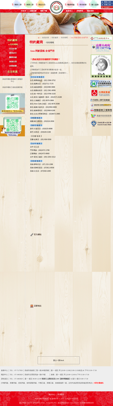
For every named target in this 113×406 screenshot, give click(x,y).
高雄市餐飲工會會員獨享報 (12, 87)
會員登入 (69, 11)
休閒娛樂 (13, 66)
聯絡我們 (90, 11)
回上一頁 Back (58, 360)
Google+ (105, 7)
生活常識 (12, 71)
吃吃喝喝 (13, 44)
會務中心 (4, 370)
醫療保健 (13, 57)
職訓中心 (52, 394)
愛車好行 (13, 53)
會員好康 (45, 37)
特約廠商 (12, 40)
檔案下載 (43, 11)
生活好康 (13, 49)
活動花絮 (33, 11)
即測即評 (61, 394)
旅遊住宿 (13, 62)
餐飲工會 (106, 2)
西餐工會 (106, 5)
